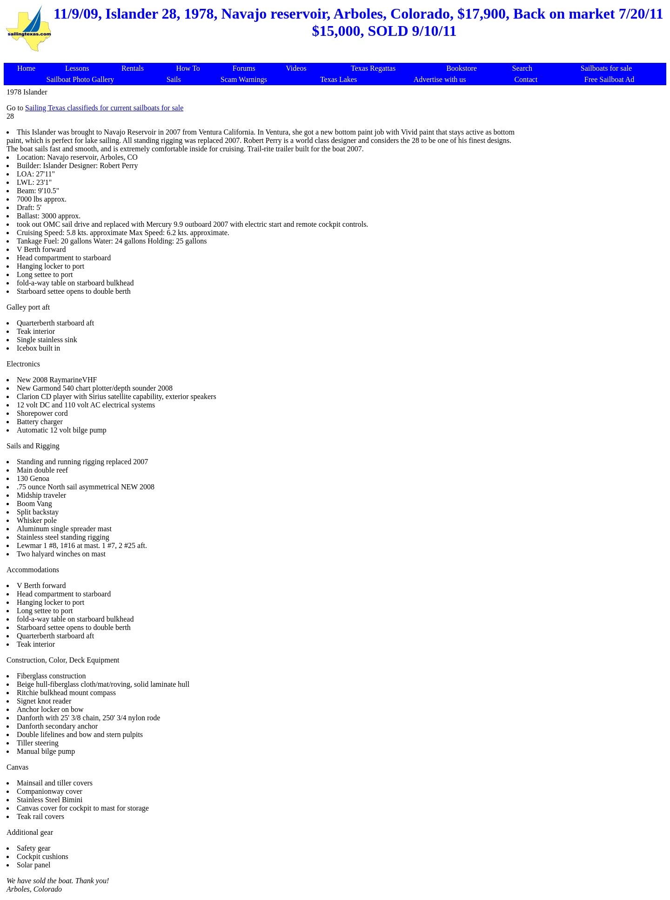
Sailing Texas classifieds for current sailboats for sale (104, 108)
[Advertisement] (337, 57)
